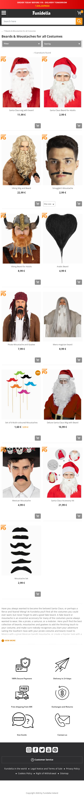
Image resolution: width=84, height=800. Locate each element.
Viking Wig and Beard (21, 188)
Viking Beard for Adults (21, 266)
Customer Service (42, 759)
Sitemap (64, 773)
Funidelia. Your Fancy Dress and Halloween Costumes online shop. (41, 13)
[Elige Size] (49, 204)
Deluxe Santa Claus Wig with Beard (62, 422)
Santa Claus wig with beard (21, 110)
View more (10, 640)
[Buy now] (38, 125)
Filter (6, 43)
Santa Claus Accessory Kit (62, 500)
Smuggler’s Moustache (62, 188)
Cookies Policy (25, 773)
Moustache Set (21, 578)
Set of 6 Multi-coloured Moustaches (21, 422)
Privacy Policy (73, 768)
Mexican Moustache (21, 500)
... (2, 31)
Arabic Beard (62, 266)
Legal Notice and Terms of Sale (46, 768)
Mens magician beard (62, 344)
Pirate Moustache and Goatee (21, 344)
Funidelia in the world (15, 768)
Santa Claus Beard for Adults (63, 110)
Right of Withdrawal (46, 773)
